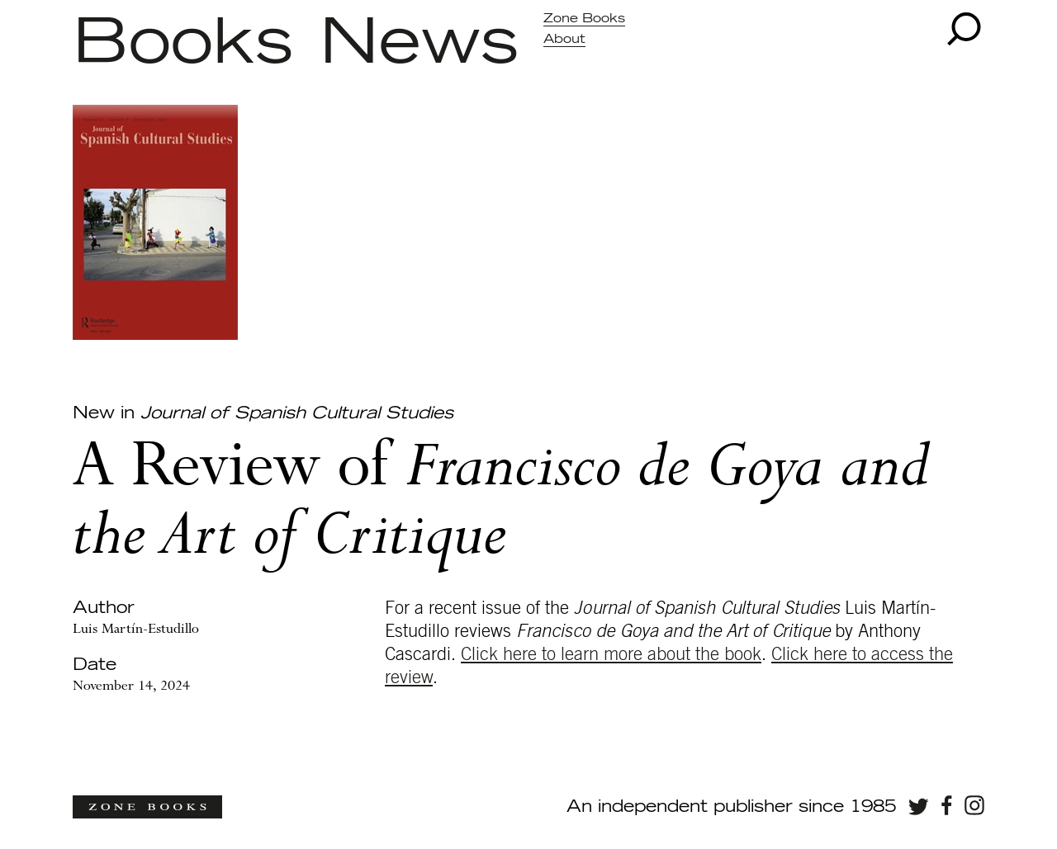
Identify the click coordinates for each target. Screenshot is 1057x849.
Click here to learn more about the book (611, 654)
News (419, 43)
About (564, 39)
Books (183, 43)
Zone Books (584, 18)
